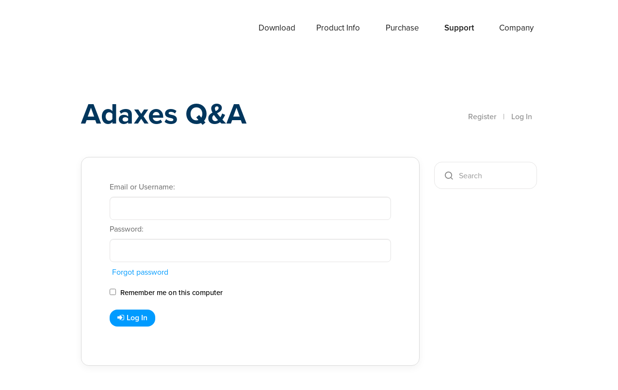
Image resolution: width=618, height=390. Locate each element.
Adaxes (104, 28)
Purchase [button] (402, 28)
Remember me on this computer (166, 292)
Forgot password (140, 272)
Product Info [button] (338, 28)
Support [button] (459, 28)
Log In (521, 116)
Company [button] (516, 28)
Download (277, 28)
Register (482, 116)
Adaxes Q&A (163, 113)
